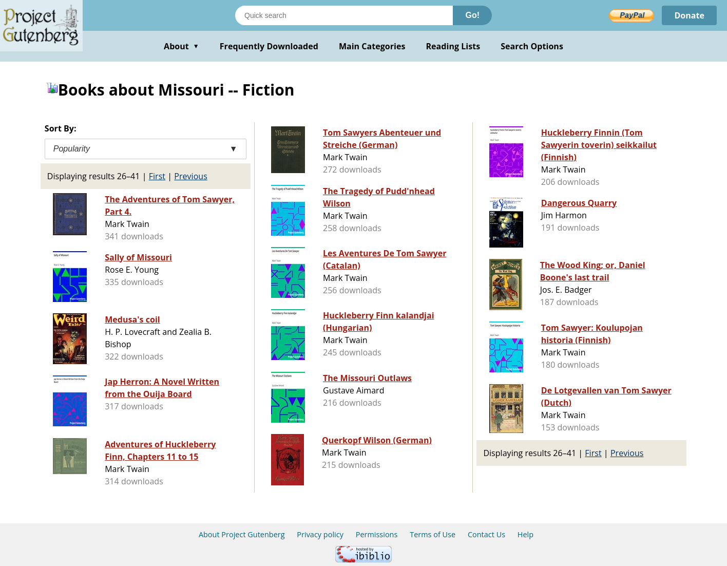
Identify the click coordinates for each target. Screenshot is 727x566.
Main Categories (372, 46)
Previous (190, 176)
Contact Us (486, 534)
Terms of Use (432, 534)
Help (525, 534)
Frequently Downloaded (269, 46)
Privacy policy (320, 534)
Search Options (532, 46)
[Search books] (344, 15)
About (181, 46)
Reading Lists (453, 46)
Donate (689, 15)
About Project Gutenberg (242, 534)
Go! (472, 15)
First (157, 176)
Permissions (377, 534)
